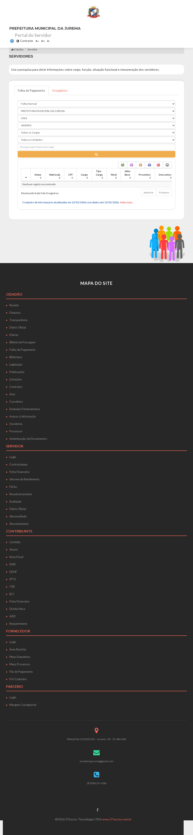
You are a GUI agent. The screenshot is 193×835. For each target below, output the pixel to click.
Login (12, 457)
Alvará (13, 549)
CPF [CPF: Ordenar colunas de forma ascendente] (70, 174)
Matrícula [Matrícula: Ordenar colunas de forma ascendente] (54, 174)
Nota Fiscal (16, 557)
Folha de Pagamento (32, 90)
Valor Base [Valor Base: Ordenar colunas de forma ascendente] (128, 173)
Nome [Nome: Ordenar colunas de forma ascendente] (38, 174)
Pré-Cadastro (18, 679)
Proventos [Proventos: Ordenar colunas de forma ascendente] (145, 174)
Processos (15, 431)
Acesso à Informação (22, 416)
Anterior (149, 192)
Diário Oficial (17, 327)
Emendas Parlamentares (24, 409)
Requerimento (18, 623)
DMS (12, 564)
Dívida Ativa (17, 609)
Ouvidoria (15, 424)
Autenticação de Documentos (28, 438)
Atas (12, 394)
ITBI (12, 586)
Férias (13, 486)
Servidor (32, 49)
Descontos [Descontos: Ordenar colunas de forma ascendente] (165, 174)
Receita (14, 305)
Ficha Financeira (19, 472)
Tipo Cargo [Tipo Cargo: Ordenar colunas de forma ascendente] (99, 173)
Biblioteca (15, 357)
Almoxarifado (18, 516)
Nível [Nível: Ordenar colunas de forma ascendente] (114, 174)
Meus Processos (19, 664)
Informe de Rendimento (24, 479)
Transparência (18, 320)
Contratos (15, 386)
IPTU (12, 579)
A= (37, 41)
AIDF (12, 616)
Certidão (15, 542)
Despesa (14, 312)
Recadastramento (20, 494)
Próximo (164, 192)
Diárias (13, 335)
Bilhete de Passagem (22, 342)
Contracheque (18, 464)
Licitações (15, 379)
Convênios (16, 401)
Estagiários (60, 90)
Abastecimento (19, 523)
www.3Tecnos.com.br (117, 819)
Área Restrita (17, 649)
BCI (11, 594)
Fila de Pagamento (21, 671)
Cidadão (17, 49)
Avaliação (15, 501)
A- (48, 41)
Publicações (16, 372)
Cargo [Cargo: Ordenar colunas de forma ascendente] (84, 174)
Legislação (15, 364)
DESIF (13, 571)
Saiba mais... (127, 202)
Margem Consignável (22, 705)
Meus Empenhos (19, 657)
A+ (43, 41)
